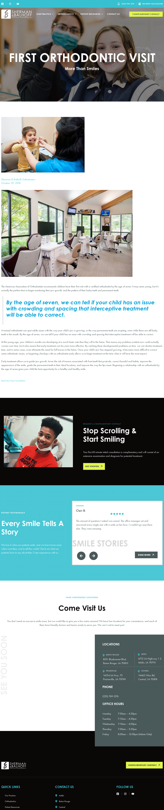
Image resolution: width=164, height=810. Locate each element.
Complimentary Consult (146, 14)
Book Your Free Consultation (15, 380)
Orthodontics (67, 14)
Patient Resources (91, 14)
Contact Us (113, 14)
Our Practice (45, 14)
